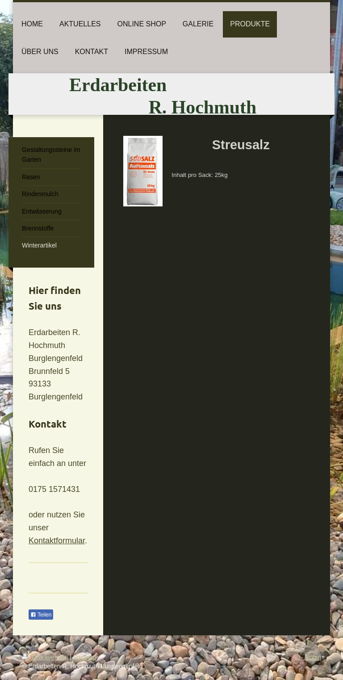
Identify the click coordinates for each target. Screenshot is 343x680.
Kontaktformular (57, 540)
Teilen (40, 615)
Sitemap (84, 657)
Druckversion (46, 657)
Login (313, 657)
